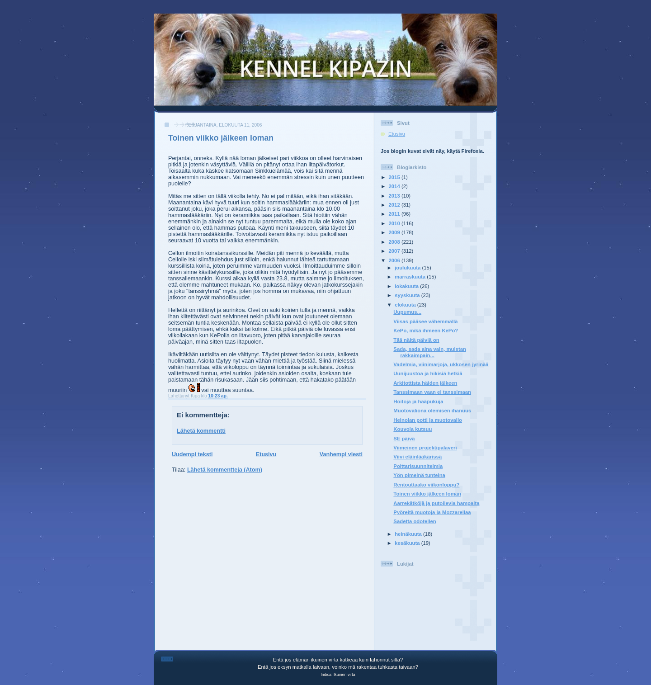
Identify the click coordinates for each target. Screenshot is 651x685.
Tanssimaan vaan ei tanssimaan (432, 392)
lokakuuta (407, 286)
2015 (395, 177)
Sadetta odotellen (414, 521)
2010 (395, 223)
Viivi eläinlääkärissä (417, 456)
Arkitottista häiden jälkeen (425, 383)
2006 (395, 260)
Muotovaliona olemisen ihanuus (432, 410)
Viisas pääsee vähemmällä (425, 321)
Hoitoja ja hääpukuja (418, 401)
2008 (395, 242)
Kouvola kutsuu (412, 429)
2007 (395, 251)
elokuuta (406, 304)
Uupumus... (407, 312)
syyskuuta (408, 295)
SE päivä (404, 438)
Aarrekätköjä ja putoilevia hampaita (436, 503)
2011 (395, 214)
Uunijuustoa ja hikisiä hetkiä (427, 373)
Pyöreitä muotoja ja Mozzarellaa (432, 512)
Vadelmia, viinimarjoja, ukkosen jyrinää (440, 364)
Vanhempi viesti (341, 454)
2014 (395, 186)
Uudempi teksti (192, 454)
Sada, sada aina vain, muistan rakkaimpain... (429, 352)
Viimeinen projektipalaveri (425, 447)
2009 (395, 232)
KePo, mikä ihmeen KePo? (425, 330)
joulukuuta (408, 267)
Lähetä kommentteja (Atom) (224, 470)
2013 (395, 195)
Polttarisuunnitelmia (418, 466)
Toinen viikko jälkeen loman (221, 137)
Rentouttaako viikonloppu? (426, 484)
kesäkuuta (408, 543)
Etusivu (266, 454)
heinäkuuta (409, 534)
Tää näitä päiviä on (416, 340)
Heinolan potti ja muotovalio (427, 420)
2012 (395, 205)
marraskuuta (411, 276)
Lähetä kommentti (201, 431)
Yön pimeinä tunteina (419, 475)
